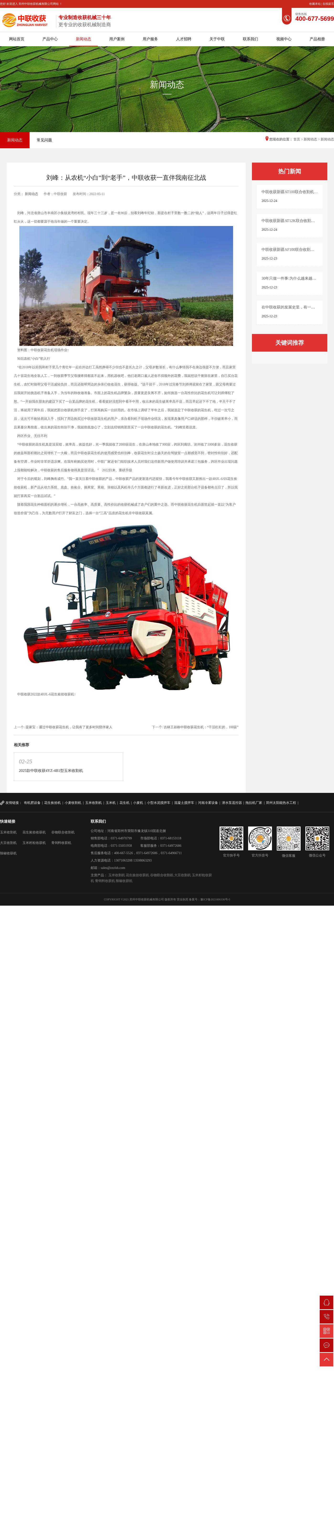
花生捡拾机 (52, 803)
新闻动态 (83, 39)
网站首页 (16, 39)
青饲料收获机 (61, 843)
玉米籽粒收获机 (34, 843)
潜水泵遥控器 (232, 803)
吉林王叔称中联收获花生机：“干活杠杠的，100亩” (201, 727)
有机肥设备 (32, 803)
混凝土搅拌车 (184, 803)
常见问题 (44, 140)
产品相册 (317, 39)
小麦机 (138, 803)
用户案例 (117, 39)
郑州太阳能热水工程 (281, 803)
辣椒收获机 (8, 853)
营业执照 (182, 899)
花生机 (125, 803)
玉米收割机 (93, 803)
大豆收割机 (8, 843)
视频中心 (284, 39)
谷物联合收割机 (63, 832)
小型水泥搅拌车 (158, 803)
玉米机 (111, 803)
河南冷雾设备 (208, 803)
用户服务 (150, 39)
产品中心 (50, 39)
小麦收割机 (73, 803)
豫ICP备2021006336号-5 (215, 899)
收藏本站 (315, 3)
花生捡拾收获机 (34, 832)
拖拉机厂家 (253, 803)
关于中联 (217, 39)
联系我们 (250, 39)
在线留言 (328, 3)
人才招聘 (183, 39)
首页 (296, 139)
